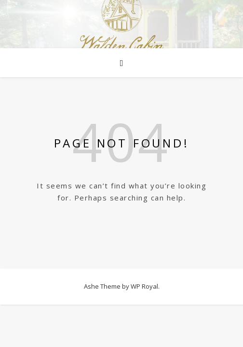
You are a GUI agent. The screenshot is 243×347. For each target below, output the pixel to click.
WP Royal (144, 286)
